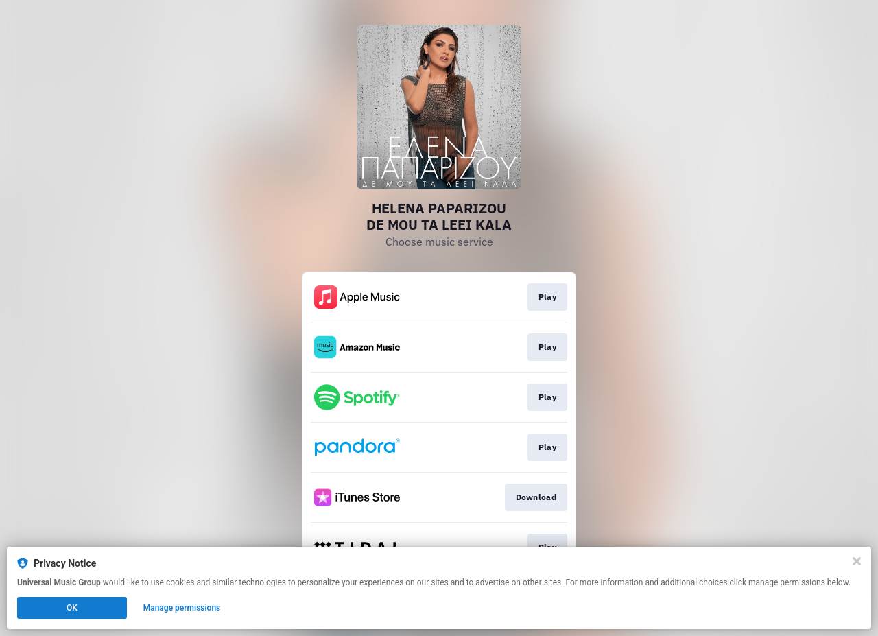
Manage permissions (182, 608)
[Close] (857, 561)
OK (72, 608)
